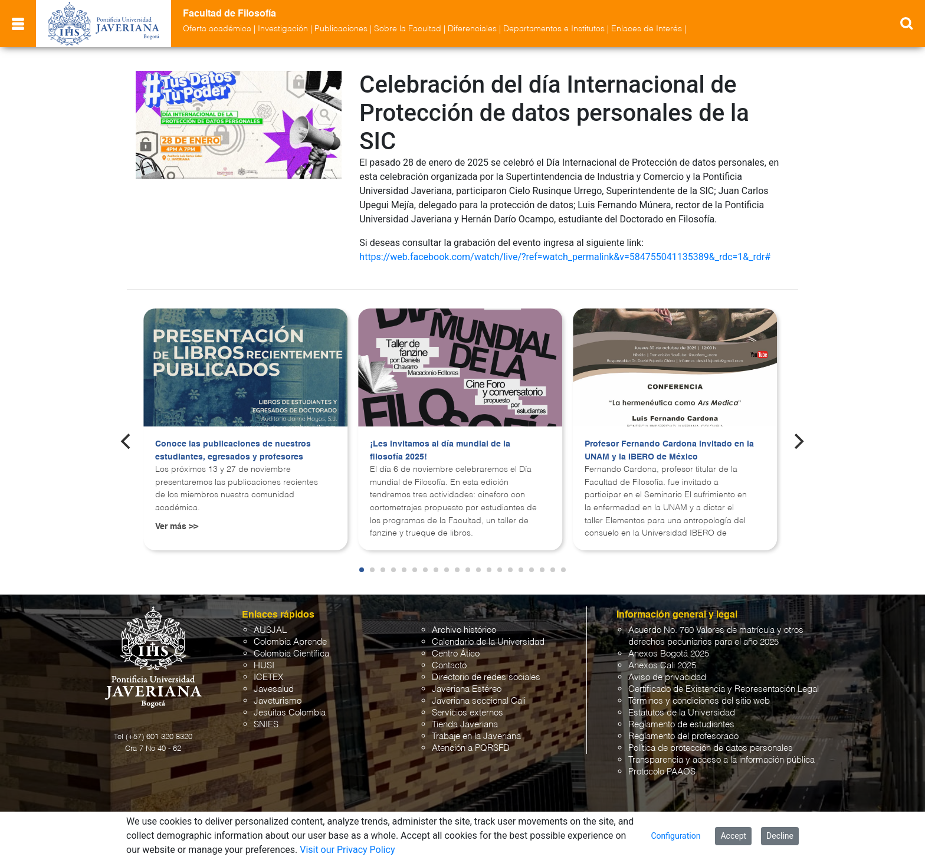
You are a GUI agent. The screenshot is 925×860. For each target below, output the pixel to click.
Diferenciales (472, 29)
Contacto (449, 665)
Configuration (675, 836)
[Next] (798, 441)
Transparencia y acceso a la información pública (721, 760)
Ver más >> (176, 527)
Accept (733, 836)
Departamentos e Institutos (554, 29)
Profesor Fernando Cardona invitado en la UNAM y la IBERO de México (669, 450)
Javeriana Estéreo (466, 689)
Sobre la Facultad (407, 29)
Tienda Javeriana (465, 724)
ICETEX (268, 677)
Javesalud (274, 689)
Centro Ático (456, 653)
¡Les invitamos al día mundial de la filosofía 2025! (440, 450)
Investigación (283, 29)
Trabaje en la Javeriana (476, 736)
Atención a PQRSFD (471, 748)
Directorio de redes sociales (486, 677)
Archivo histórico (464, 630)
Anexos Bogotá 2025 (668, 653)
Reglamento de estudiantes (681, 724)
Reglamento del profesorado (683, 736)
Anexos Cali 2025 (662, 665)
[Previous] (127, 441)
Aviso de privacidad (667, 677)
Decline (779, 836)
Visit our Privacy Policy (347, 849)
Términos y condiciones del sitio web (699, 701)
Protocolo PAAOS (662, 771)
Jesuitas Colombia (290, 712)
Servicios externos (467, 712)
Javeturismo (277, 701)
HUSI (264, 665)
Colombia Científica (291, 653)
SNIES (266, 724)
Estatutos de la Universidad (681, 712)
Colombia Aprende (290, 642)
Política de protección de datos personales (710, 748)
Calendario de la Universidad (488, 642)
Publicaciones (341, 29)
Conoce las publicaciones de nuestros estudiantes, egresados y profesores (233, 450)
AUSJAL (270, 630)
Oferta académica (217, 29)
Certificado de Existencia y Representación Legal (723, 689)
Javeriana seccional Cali (479, 701)
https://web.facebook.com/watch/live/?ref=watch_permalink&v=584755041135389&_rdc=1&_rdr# (564, 256)
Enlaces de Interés (646, 29)
